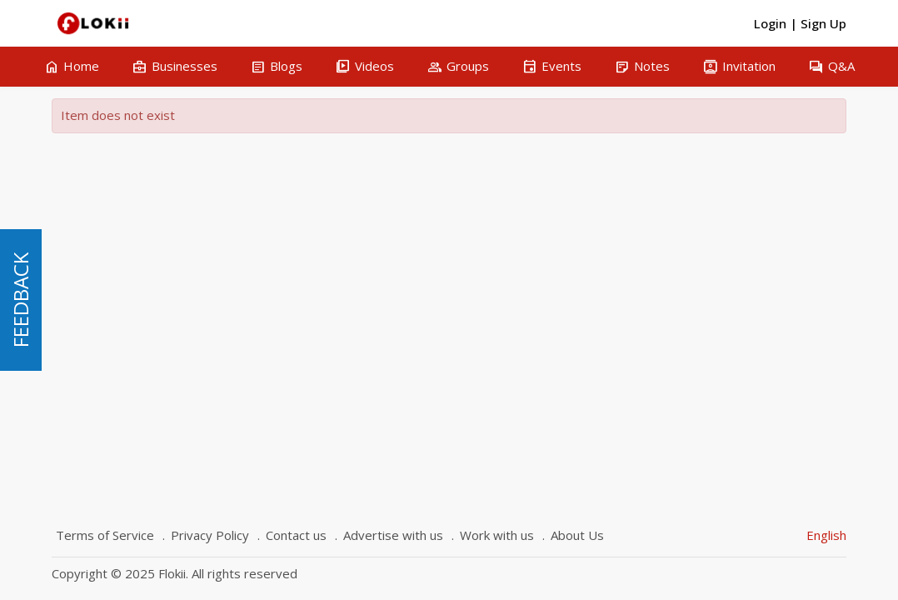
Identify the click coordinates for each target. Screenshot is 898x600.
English (826, 535)
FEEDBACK (20, 300)
